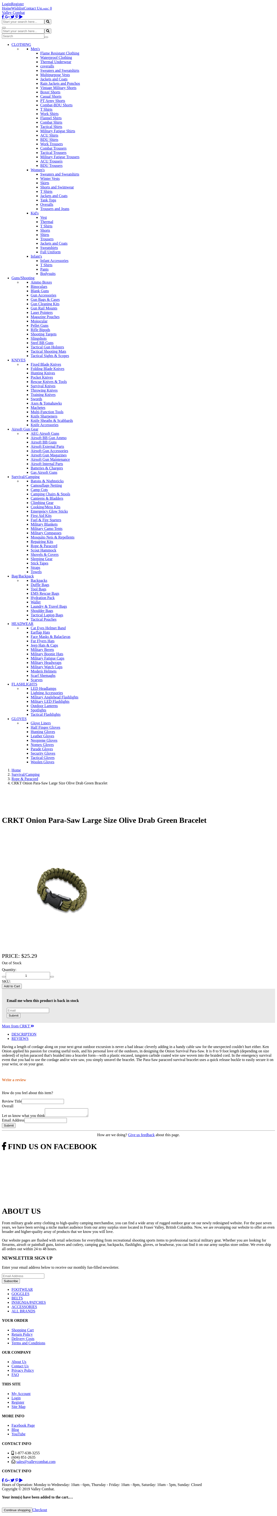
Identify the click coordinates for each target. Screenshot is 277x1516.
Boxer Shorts (50, 92)
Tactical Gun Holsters (47, 347)
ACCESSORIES (24, 1308)
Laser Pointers (42, 312)
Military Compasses (46, 533)
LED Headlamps (43, 688)
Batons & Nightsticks (47, 481)
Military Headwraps (46, 663)
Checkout (39, 1511)
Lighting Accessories (47, 693)
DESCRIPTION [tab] (24, 1034)
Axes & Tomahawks (46, 403)
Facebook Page (23, 1427)
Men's (35, 49)
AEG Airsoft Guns (45, 433)
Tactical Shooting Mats (48, 351)
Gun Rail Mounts (44, 308)
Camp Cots (39, 490)
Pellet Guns (39, 325)
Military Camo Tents (47, 529)
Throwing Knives (44, 390)
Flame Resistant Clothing (59, 53)
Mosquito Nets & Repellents (53, 537)
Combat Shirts (51, 122)
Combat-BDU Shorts (56, 105)
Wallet (35, 602)
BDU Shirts (49, 140)
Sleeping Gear (41, 559)
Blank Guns (40, 291)
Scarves (37, 680)
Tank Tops (48, 200)
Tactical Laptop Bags (47, 615)
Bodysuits (48, 274)
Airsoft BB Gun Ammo (49, 438)
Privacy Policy (23, 1372)
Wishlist (17, 8)
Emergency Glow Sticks (49, 511)
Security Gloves (43, 753)
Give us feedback (141, 1136)
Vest (43, 217)
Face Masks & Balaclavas (50, 637)
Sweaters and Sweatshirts (59, 70)
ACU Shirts (49, 135)
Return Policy (22, 1336)
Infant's (36, 256)
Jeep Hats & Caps (44, 645)
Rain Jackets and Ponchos (60, 83)
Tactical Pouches (44, 619)
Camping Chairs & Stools (50, 494)
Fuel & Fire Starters (46, 520)
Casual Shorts (50, 96)
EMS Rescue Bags (45, 593)
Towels (36, 572)
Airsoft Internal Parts (47, 464)
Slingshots (39, 338)
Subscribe (11, 1282)
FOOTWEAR (22, 1291)
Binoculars (39, 287)
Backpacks (39, 580)
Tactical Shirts (51, 127)
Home (6, 8)
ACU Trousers (51, 161)
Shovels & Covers (44, 554)
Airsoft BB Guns (44, 442)
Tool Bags (38, 589)
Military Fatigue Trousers (60, 157)
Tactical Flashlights (46, 714)
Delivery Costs (23, 1340)
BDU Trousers (51, 166)
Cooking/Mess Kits (45, 507)
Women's (38, 170)
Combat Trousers (53, 148)
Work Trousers (51, 144)
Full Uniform (50, 252)
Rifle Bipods (40, 330)
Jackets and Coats (54, 79)
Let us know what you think (23, 1117)
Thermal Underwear (55, 62)
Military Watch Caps (47, 667)
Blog (15, 1431)
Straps (35, 567)
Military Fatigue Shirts (57, 131)
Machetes (38, 408)
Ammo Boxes (41, 282)
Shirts (44, 235)
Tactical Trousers (53, 153)
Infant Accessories (54, 261)
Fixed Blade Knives (46, 364)
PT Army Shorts (52, 101)
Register (17, 4)
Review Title (12, 1101)
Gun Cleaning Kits (45, 304)
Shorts (45, 230)
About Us (19, 1363)
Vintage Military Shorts (58, 88)
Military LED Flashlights (50, 701)
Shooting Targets (44, 334)
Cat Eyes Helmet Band (48, 628)
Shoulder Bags (42, 611)
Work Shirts (49, 114)
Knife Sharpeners (44, 416)
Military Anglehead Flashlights (54, 697)
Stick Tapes (39, 563)
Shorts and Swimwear (57, 187)
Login (6, 4)
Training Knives (43, 395)
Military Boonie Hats (47, 654)
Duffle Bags (40, 585)
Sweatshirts (49, 248)
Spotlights (38, 710)
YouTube (18, 1435)
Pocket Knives (42, 377)
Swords (36, 399)
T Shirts (46, 109)
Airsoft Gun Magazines (49, 455)
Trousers (46, 239)
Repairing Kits (42, 542)
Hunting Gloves (43, 732)
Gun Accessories (43, 295)
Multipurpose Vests (55, 75)
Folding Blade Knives (47, 369)
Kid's (35, 213)
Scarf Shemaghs (43, 675)
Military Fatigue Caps (47, 658)
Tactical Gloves (43, 758)
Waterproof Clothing (56, 57)
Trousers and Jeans (54, 209)
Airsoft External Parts (47, 446)
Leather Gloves (42, 736)
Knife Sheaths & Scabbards (52, 420)
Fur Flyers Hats (43, 641)
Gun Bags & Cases (45, 299)
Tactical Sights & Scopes (50, 356)
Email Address (13, 1122)
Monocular (39, 321)
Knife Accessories (44, 425)
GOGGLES (20, 1295)
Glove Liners (41, 723)
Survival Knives (43, 386)
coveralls (47, 66)
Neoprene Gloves (44, 740)
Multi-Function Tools (47, 412)
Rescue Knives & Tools (49, 382)
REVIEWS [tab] (20, 1039)
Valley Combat (13, 13)
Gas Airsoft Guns (44, 472)
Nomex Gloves (42, 745)
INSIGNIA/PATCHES (29, 1304)
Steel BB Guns (42, 343)
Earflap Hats (40, 632)
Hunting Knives (43, 373)
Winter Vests (50, 178)
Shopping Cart (23, 1331)
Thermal (46, 222)
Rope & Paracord (44, 546)
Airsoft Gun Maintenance (50, 459)
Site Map (18, 1408)
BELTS (17, 1300)
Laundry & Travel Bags (49, 606)
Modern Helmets (44, 671)
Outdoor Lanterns (44, 706)
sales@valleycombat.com (36, 1463)
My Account (21, 1395)
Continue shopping (17, 1511)
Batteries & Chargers (47, 468)
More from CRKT (18, 1026)
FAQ (15, 1376)
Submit (13, 1015)
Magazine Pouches (45, 317)
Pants (44, 269)
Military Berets (42, 650)
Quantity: (9, 970)
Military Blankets (44, 524)
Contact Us (32, 8)
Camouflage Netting (46, 485)
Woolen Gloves (42, 762)
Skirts (44, 183)
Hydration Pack (43, 598)
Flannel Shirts (51, 118)
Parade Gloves (42, 749)
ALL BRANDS (23, 1312)
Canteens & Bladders (47, 498)
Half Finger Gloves (45, 727)
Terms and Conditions (28, 1344)
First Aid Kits (41, 516)
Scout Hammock (43, 550)
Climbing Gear (42, 503)
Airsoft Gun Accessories (49, 451)
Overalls (46, 204)
